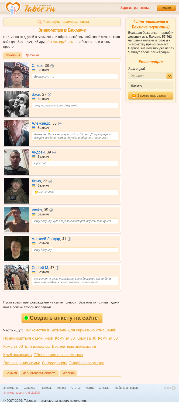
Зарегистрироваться (135, 8)
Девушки (32, 55)
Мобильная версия (127, 387)
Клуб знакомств (17, 355)
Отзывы (104, 387)
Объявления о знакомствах (58, 355)
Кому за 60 (13, 346)
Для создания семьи (21, 363)
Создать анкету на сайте (61, 318)
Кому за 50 (108, 338)
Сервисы (29, 387)
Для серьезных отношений (92, 330)
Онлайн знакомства (86, 363)
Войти (166, 8)
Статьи (76, 387)
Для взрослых (37, 346)
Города (61, 387)
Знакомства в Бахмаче (45, 330)
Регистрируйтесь (60, 42)
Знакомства (10, 387)
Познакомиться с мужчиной (28, 338)
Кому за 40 (86, 338)
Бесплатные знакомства (74, 346)
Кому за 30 (65, 338)
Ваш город (136, 69)
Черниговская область (39, 373)
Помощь (46, 387)
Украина (68, 373)
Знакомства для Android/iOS (21, 392)
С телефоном (54, 363)
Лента (89, 387)
